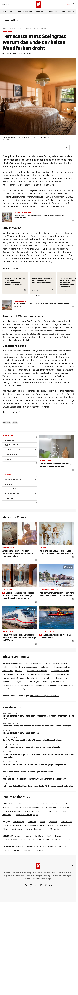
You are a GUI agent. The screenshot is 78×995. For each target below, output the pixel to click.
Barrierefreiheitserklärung (22, 873)
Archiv (18, 807)
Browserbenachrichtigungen (42, 879)
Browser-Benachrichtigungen (27, 815)
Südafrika (63, 825)
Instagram (39, 850)
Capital (63, 12)
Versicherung (17, 829)
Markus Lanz (27, 12)
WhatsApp (49, 846)
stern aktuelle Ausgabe (11, 811)
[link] (73, 4)
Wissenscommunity (32, 807)
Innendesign (36, 172)
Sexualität (58, 839)
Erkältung (39, 836)
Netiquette (20, 876)
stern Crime (71, 12)
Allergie (17, 836)
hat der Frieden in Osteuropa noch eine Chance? (30, 667)
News (4, 12)
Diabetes (27, 836)
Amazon (5, 850)
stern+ (51, 12)
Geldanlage (17, 825)
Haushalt (8, 20)
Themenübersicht (51, 807)
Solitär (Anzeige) (54, 829)
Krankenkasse (30, 825)
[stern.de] (38, 4)
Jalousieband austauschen (37, 671)
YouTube (16, 850)
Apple (39, 846)
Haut (49, 836)
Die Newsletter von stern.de (22, 804)
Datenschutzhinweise (64, 873)
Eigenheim (53, 822)
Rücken (38, 839)
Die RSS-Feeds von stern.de (47, 804)
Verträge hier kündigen (34, 876)
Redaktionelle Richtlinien (41, 873)
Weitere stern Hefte (32, 811)
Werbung (47, 876)
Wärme (15, 422)
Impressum (6, 873)
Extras (11, 12)
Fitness (58, 836)
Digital (4, 28)
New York (52, 825)
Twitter (60, 846)
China (42, 822)
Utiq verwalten (9, 876)
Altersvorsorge (18, 822)
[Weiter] (73, 11)
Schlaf (47, 839)
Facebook (19, 846)
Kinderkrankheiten (9, 839)
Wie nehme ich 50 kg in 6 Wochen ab (33, 663)
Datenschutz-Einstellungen (61, 876)
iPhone (30, 846)
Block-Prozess (39, 12)
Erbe (6, 825)
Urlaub (5, 829)
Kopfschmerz (26, 839)
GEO (56, 12)
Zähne (68, 839)
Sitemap (65, 807)
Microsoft (27, 850)
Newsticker (10, 707)
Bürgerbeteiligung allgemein (18, 689)
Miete (42, 825)
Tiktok (50, 850)
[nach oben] (72, 866)
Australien (32, 822)
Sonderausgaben (50, 811)
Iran (19, 12)
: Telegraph (13, 412)
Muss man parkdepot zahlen (54, 682)
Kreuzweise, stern (9, 685)
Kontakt (27, 879)
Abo (68, 5)
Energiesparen (66, 822)
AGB (53, 873)
